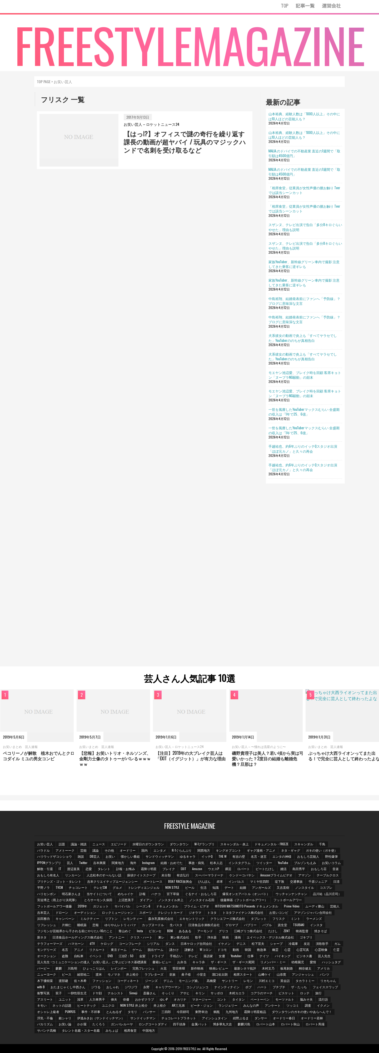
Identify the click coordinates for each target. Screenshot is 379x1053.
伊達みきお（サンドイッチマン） (100, 1018)
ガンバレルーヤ (122, 1024)
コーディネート (128, 980)
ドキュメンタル (167, 906)
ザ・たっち (299, 987)
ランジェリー (227, 1005)
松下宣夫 (258, 943)
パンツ (324, 974)
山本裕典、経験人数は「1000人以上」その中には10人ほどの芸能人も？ (304, 116)
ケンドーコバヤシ (242, 875)
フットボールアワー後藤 (54, 906)
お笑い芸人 (45, 844)
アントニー (116, 937)
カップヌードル (153, 924)
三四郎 (166, 1011)
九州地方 (232, 1011)
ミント (295, 918)
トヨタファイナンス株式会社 (242, 912)
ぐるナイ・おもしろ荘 (201, 893)
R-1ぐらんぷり (182, 850)
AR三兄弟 (178, 1005)
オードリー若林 (312, 1018)
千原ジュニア (317, 881)
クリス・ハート (141, 937)
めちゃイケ (125, 893)
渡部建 (63, 980)
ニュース (98, 844)
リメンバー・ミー (273, 962)
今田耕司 (183, 1011)
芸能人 (335, 906)
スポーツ (145, 912)
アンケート (273, 1005)
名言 (65, 949)
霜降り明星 (149, 868)
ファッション (101, 980)
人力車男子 (97, 999)
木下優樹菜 (45, 980)
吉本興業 (99, 862)
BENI (170, 931)
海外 (133, 862)
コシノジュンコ (197, 987)
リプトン (111, 918)
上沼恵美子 (126, 899)
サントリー (230, 980)
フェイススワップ (325, 987)
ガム (337, 943)
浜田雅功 (43, 918)
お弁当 (182, 962)
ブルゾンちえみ (305, 862)
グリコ (223, 931)
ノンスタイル (304, 887)
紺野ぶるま (241, 1018)
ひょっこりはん (94, 968)
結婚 (243, 887)
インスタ (316, 924)
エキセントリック (192, 918)
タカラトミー (305, 980)
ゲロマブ (232, 924)
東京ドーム (119, 949)
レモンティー (132, 918)
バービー (43, 968)
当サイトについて (99, 893)
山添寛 (281, 974)
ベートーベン (260, 999)
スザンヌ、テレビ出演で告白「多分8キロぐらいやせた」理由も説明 (305, 227)
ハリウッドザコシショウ (54, 856)
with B (41, 987)
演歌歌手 (322, 943)
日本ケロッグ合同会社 (196, 943)
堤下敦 (279, 881)
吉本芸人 (43, 912)
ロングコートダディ (153, 1024)
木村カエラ (237, 993)
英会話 (285, 980)
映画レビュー (218, 968)
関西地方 (203, 850)
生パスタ (176, 924)
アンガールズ (261, 887)
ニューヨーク (46, 974)
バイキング (283, 956)
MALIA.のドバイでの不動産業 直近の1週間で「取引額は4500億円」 (304, 153)
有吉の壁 (238, 856)
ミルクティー (89, 918)
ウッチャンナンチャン (291, 893)
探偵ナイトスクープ (141, 875)
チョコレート (78, 887)
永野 (146, 987)
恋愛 (89, 868)
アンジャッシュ (303, 974)
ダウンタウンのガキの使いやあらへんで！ (302, 1011)
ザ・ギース (219, 962)
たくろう (98, 1024)
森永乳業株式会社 (160, 918)
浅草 (80, 999)
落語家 (208, 956)
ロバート (243, 868)
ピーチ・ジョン (202, 1005)
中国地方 (148, 1030)
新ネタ (42, 937)
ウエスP (213, 868)
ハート (262, 987)
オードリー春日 (284, 1018)
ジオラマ (195, 912)
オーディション (85, 912)
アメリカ (323, 968)
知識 (215, 887)
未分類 (166, 875)
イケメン (224, 943)
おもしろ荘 (319, 868)
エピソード (119, 844)
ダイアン (146, 899)
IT (60, 868)
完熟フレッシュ (143, 968)
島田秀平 (298, 868)
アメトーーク (65, 850)
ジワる (96, 987)
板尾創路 (286, 968)
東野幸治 (201, 1011)
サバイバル (122, 906)
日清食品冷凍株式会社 (204, 924)
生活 (203, 887)
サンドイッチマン (143, 1018)
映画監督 (302, 931)
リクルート (97, 949)
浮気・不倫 (45, 1018)
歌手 (198, 937)
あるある (185, 931)
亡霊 (336, 949)
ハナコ (156, 893)
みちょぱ (112, 1030)
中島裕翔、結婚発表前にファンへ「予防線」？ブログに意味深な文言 (304, 301)
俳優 (126, 999)
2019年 (82, 906)
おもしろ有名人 (48, 875)
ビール (190, 887)
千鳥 (322, 844)
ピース (66, 974)
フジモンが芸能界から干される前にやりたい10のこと (75, 931)
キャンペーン (65, 918)
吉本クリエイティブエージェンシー (112, 881)
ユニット (65, 999)
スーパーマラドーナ (209, 875)
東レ (161, 937)
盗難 (65, 956)
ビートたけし (265, 868)
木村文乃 (268, 968)
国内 (144, 850)
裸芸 (228, 868)
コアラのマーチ (262, 993)
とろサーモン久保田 (98, 899)
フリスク (278, 918)
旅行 (318, 993)
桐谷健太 (305, 968)
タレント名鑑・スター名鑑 (81, 1030)
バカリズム (45, 1024)
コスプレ (326, 887)
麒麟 (59, 968)
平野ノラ (43, 887)
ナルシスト (115, 993)
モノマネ (114, 974)
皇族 (172, 974)
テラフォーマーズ (49, 943)
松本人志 (216, 862)
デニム (168, 980)
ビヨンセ (155, 931)
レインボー (119, 968)
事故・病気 (196, 862)
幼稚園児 (297, 962)
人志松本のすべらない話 (104, 875)
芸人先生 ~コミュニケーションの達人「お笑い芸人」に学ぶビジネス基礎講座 (92, 962)
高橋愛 (211, 980)
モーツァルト (284, 999)
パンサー (149, 1011)
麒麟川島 (244, 1024)
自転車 (78, 956)
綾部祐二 (83, 974)
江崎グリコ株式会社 (248, 931)
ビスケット (286, 993)
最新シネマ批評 (245, 968)
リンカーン (73, 875)
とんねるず (114, 1011)
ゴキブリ (306, 937)
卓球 (219, 881)
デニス (241, 943)
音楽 (335, 868)
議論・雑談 (79, 844)
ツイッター (264, 862)
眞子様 (186, 974)
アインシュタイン (214, 1018)
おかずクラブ (144, 999)
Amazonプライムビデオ (276, 875)
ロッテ (305, 993)
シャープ (276, 943)
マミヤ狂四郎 (259, 881)
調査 (308, 1005)
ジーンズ (151, 980)
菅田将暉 (178, 968)
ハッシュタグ (331, 962)
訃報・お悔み (125, 868)
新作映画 (197, 968)
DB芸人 (95, 856)
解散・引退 (45, 868)
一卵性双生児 (77, 993)
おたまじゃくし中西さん (68, 987)
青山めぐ (124, 931)
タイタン (238, 999)
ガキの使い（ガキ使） (321, 850)
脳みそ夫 (306, 999)
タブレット (259, 918)
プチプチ (279, 987)
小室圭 (201, 974)
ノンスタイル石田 (202, 899)
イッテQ (207, 856)
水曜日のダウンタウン (148, 844)
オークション (46, 956)
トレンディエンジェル (143, 887)
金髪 (142, 956)
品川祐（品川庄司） (327, 893)
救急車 (261, 949)
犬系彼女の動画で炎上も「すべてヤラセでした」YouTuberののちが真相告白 (302, 338)
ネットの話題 (61, 1005)
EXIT (183, 868)
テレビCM (100, 887)
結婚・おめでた (172, 862)
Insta (140, 931)
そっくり (168, 993)
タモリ (132, 1011)
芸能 (83, 850)
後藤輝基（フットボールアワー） (244, 899)
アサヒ (185, 993)
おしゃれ (112, 987)
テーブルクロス (328, 875)
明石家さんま (71, 893)
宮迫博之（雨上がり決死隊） (57, 899)
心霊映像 (321, 949)
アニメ (78, 949)
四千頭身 (179, 1024)
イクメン (323, 1005)
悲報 (95, 924)
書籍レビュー (161, 962)
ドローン (62, 912)
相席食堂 (130, 1030)
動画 (236, 949)
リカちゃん (328, 980)
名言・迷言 (259, 856)
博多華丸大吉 (222, 1024)
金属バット (199, 1024)
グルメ (117, 887)
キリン (200, 993)
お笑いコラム (331, 862)
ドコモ (222, 949)
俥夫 (114, 999)
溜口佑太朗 (220, 974)
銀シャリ (65, 1018)
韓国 (248, 949)
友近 (307, 943)
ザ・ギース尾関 (243, 962)
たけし (273, 931)
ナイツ (264, 956)
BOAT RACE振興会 (180, 881)
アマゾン (304, 875)
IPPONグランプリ (49, 862)
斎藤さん (149, 993)
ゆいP (164, 999)
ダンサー (261, 1018)
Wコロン (206, 949)
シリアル (153, 943)
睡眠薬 (82, 924)
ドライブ (157, 956)
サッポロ (217, 993)
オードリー (128, 850)
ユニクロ (108, 1005)
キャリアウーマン (168, 987)
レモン (248, 980)
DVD (110, 956)
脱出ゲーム (155, 949)
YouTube (283, 862)
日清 (336, 881)
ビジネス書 (304, 956)
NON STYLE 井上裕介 (134, 1005)
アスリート (45, 999)
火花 (163, 968)
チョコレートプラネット (178, 1018)
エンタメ (159, 850)
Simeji (133, 993)
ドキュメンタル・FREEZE (271, 844)
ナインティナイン (227, 987)
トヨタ (212, 912)
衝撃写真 (43, 993)
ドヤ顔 (97, 993)
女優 (222, 956)
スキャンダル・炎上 (234, 844)
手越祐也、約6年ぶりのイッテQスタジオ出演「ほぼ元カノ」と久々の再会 (302, 448)
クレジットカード (170, 912)
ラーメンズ (314, 918)
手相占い (176, 956)
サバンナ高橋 (46, 1030)
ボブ (248, 987)
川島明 (72, 968)
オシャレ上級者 (48, 1011)
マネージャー (201, 999)
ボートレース (152, 881)
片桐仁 (66, 924)
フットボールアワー (287, 899)
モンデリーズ (46, 949)
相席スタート (242, 974)
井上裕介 (159, 1005)
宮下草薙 (173, 893)
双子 (59, 993)
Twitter (83, 862)
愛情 (313, 962)
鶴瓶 (216, 1011)
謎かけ (174, 949)
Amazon (197, 868)
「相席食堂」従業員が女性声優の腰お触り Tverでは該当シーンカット (304, 190)
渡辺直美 (73, 868)
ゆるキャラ (188, 856)
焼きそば (320, 931)
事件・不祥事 (90, 1011)
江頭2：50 (126, 956)
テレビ (193, 956)
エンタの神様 (281, 856)
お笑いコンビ (278, 912)
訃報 (142, 893)
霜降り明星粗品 (255, 1011)
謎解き (189, 949)
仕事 (250, 956)
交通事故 (296, 881)
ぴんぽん (204, 881)
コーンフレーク (130, 943)
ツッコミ (292, 1005)
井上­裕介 (132, 974)
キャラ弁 (198, 962)
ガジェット (101, 906)
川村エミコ (267, 980)
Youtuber (236, 956)
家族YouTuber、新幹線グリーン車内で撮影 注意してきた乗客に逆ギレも (304, 264)
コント (221, 999)
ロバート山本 (265, 1024)
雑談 (81, 856)
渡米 (99, 974)
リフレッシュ (46, 924)
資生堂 (282, 924)
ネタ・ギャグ (290, 850)
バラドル (43, 850)
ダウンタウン (179, 844)
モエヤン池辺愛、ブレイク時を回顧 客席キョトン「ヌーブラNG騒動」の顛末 (304, 375)
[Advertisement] (305, 574)
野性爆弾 (331, 856)
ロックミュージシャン (117, 912)
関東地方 (118, 862)
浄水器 (212, 937)
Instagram (148, 862)
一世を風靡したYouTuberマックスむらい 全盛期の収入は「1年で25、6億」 (304, 412)
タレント (104, 868)
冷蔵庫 (293, 943)
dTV (92, 943)
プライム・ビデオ (196, 906)
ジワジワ (131, 987)
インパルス (236, 881)
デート (229, 887)
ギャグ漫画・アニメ (261, 850)
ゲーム (137, 949)
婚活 (283, 868)
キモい (42, 1005)
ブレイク (168, 868)
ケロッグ (107, 943)
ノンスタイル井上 (170, 899)
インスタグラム (239, 862)
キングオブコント (228, 850)
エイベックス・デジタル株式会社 (270, 937)
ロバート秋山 (290, 1024)
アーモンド (205, 931)
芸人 (70, 862)
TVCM (59, 887)
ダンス (170, 943)
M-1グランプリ (205, 844)
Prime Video (292, 906)
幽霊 (275, 949)
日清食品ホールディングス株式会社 (77, 937)
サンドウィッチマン (160, 856)
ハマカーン (76, 943)
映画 (225, 937)
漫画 (238, 937)
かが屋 (82, 1024)
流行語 (323, 999)
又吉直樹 (283, 887)
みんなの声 (251, 1005)
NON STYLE (172, 887)
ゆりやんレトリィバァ (120, 924)
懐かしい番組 (130, 856)
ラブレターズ (153, 974)
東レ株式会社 (179, 937)
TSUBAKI (298, 924)
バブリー (250, 924)
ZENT (286, 931)
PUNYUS (70, 1011)
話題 (62, 844)
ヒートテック (86, 1005)
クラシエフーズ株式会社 (227, 918)
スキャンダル (303, 844)
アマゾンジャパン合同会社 (313, 912)
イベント (95, 956)
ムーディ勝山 (314, 906)
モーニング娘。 (190, 980)
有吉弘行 (183, 875)
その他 (109, 850)
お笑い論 (65, 1024)
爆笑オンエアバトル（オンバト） (246, 893)
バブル (267, 924)
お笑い (110, 856)
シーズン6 (143, 906)
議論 (95, 850)
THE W (222, 856)
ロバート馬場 (315, 1024)
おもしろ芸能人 (308, 856)
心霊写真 (302, 949)
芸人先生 (324, 956)
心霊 (287, 949)
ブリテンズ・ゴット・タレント (59, 881)
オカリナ (180, 999)
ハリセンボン (46, 893)
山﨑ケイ (264, 974)
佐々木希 (80, 980)
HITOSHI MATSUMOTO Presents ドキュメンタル (246, 906)
